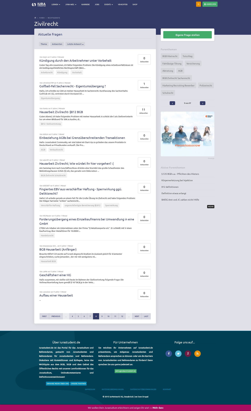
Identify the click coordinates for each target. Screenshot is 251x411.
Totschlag (187, 56)
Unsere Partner (78, 383)
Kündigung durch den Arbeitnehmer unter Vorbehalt (75, 60)
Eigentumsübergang (50, 98)
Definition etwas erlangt (174, 193)
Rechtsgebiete (54, 17)
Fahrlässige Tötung (171, 63)
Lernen (56, 4)
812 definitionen (170, 186)
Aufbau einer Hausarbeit (56, 295)
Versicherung (193, 63)
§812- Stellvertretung (51, 123)
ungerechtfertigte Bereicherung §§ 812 (82, 205)
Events (108, 4)
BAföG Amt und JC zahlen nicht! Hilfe (180, 199)
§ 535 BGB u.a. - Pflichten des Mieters (180, 173)
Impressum (90, 389)
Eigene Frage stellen (188, 35)
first (44, 316)
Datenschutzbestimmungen (143, 389)
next (137, 316)
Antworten (57, 44)
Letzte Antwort (75, 44)
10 (108, 316)
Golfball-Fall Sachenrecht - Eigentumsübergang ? (72, 86)
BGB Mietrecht (170, 56)
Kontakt (167, 389)
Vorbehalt (77, 72)
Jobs (97, 4)
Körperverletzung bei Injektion (177, 180)
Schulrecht (167, 92)
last (146, 316)
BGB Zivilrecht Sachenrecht (176, 78)
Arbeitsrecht (47, 72)
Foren (42, 17)
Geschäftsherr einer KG (55, 275)
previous (56, 316)
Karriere (85, 4)
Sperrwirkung (111, 205)
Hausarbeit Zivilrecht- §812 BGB (61, 112)
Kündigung (62, 72)
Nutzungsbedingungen (113, 389)
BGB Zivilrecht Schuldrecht (53, 175)
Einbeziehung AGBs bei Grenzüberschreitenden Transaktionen (82, 138)
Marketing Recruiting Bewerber (178, 85)
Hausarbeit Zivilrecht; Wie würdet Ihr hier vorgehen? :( (76, 163)
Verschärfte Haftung (50, 205)
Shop (135, 4)
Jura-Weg (70, 4)
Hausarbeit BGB (48, 261)
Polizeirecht (206, 85)
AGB (43, 149)
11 (115, 316)
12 (122, 316)
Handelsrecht (47, 235)
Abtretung (167, 70)
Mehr (211, 206)
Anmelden (210, 4)
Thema (44, 44)
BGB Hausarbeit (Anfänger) (58, 249)
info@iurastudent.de (125, 371)
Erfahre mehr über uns (58, 383)
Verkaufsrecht (56, 149)
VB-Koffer (122, 4)
